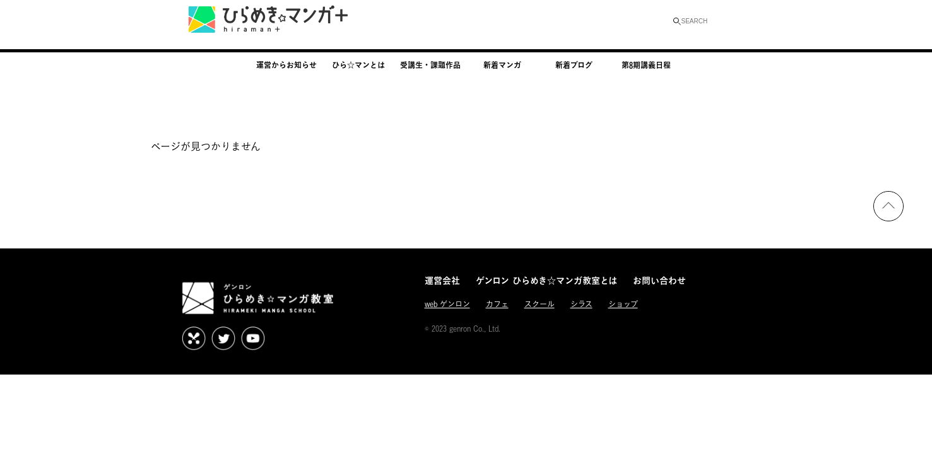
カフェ (497, 304)
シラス (581, 304)
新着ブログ (574, 65)
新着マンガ (502, 65)
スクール (539, 304)
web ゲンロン (447, 304)
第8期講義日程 (646, 65)
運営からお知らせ (286, 65)
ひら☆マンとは (358, 65)
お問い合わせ (659, 280)
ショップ (623, 304)
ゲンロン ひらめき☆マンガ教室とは (546, 280)
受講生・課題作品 (430, 65)
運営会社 (442, 280)
